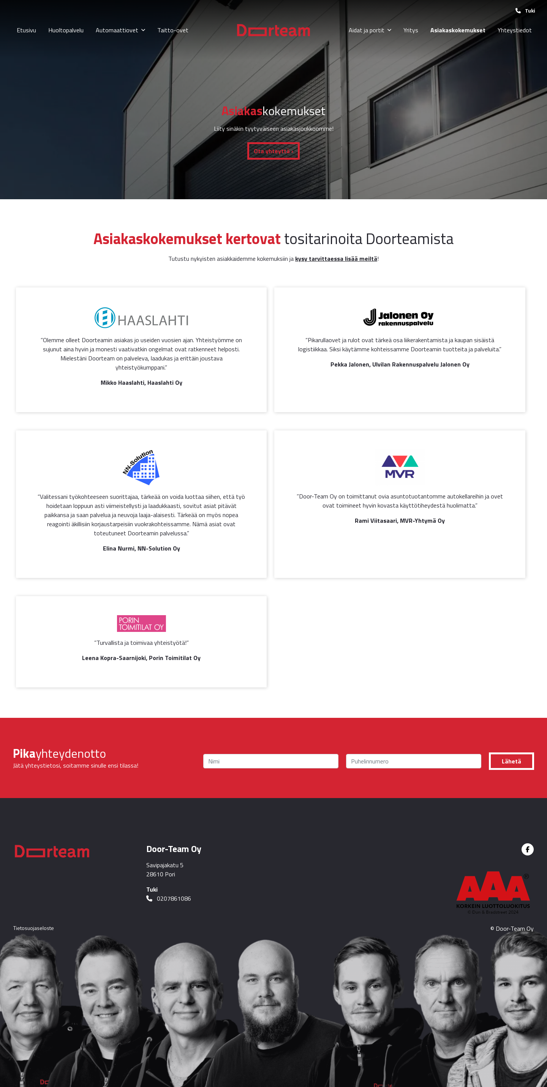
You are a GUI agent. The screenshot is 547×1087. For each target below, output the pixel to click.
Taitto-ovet (172, 30)
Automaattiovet (117, 30)
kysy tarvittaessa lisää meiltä (336, 258)
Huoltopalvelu (66, 30)
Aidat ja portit (366, 30)
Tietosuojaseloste (33, 928)
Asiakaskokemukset (457, 30)
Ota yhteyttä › (273, 151)
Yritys (410, 30)
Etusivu (26, 30)
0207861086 (168, 898)
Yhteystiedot (515, 30)
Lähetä (511, 761)
